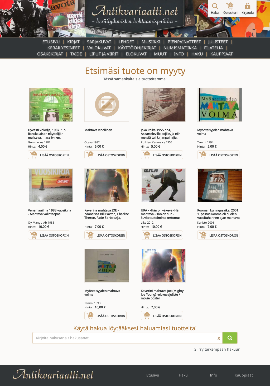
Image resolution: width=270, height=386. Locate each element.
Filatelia (213, 48)
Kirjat (73, 42)
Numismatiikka (180, 48)
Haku (197, 54)
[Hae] (230, 338)
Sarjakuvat (99, 42)
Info (179, 54)
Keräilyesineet (63, 48)
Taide (76, 54)
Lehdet (126, 42)
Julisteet (218, 42)
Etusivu (51, 42)
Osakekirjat (50, 54)
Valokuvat (99, 48)
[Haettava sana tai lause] (135, 338)
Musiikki (151, 42)
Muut (160, 54)
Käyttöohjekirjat (137, 48)
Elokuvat (136, 54)
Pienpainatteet (184, 42)
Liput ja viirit (103, 54)
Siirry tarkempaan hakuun (217, 349)
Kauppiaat (221, 54)
